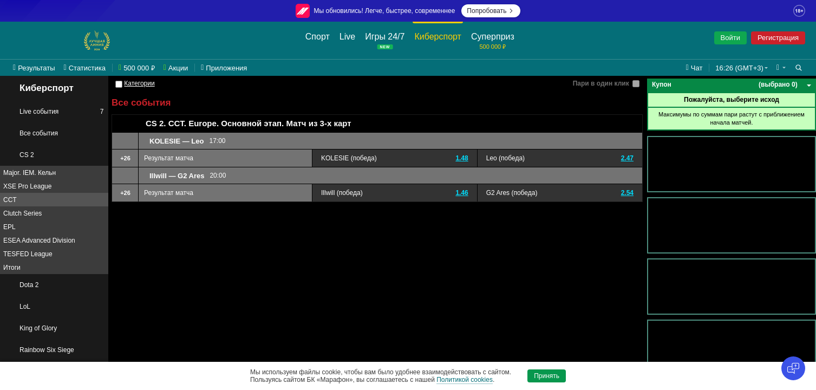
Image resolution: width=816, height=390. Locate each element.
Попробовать (491, 11)
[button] (781, 68)
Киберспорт (39, 88)
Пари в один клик (601, 83)
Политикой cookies (464, 380)
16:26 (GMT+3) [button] (739, 68)
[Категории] (118, 84)
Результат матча (168, 158)
